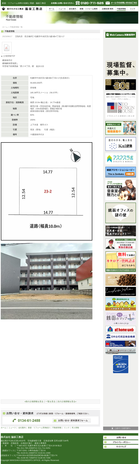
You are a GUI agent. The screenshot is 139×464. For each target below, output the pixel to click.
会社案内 (22, 428)
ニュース (12, 428)
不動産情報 (56, 428)
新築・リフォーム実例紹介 (39, 428)
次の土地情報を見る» (66, 401)
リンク (66, 428)
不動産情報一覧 (16, 27)
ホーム (5, 27)
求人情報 (75, 428)
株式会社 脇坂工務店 (12, 437)
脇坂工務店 (22, 8)
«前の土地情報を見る (33, 401)
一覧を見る (50, 401)
